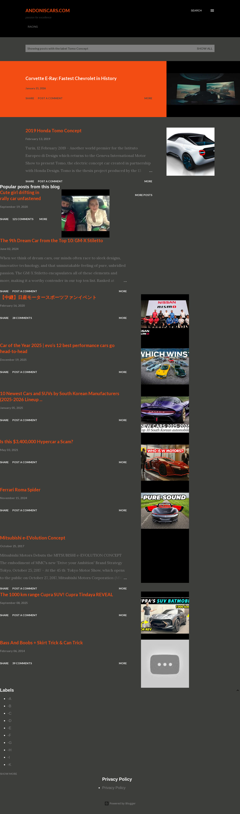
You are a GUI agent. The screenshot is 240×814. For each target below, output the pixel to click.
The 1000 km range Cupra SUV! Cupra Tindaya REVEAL (56, 594)
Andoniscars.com (48, 10)
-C (9, 713)
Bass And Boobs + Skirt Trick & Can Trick (41, 642)
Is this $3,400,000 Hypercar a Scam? (36, 441)
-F (9, 735)
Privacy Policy (113, 788)
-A (9, 699)
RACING (33, 26)
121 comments (22, 219)
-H (9, 750)
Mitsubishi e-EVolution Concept (32, 537)
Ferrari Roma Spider (20, 489)
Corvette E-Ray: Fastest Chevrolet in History (71, 78)
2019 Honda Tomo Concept (54, 130)
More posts (143, 195)
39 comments (22, 663)
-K (9, 765)
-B (9, 706)
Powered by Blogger (120, 803)
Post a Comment (50, 98)
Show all (205, 48)
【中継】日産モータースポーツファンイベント (48, 297)
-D (9, 721)
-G (10, 743)
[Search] (196, 10)
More (148, 98)
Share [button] (30, 98)
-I (9, 757)
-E (9, 728)
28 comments (22, 317)
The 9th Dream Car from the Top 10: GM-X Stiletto (51, 240)
